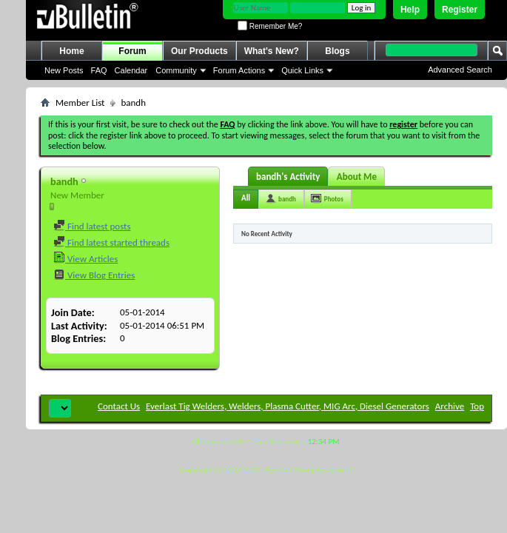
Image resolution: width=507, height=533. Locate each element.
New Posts (64, 70)
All (245, 198)
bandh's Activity (288, 176)
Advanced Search (460, 69)
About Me (357, 176)
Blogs (337, 51)
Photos (333, 199)
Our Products (199, 51)
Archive (449, 406)
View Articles (85, 258)
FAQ (99, 70)
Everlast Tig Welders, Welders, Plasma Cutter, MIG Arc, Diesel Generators (287, 406)
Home (71, 51)
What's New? (271, 51)
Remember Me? (270, 26)
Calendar (131, 70)
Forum (132, 51)
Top (477, 406)
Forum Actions (239, 70)
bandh (287, 199)
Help (410, 9)
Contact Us (119, 406)
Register (459, 9)
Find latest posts (92, 226)
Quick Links (302, 70)
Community (176, 70)
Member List (80, 102)
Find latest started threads (111, 242)
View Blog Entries (94, 275)
